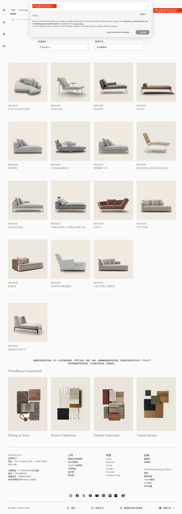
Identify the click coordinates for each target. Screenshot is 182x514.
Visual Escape (147, 435)
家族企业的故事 (75, 458)
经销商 (147, 462)
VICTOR (142, 227)
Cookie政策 (149, 479)
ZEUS (97, 227)
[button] (148, 6)
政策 (146, 473)
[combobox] (63, 47)
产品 (13, 10)
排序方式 (99, 41)
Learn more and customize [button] (118, 32)
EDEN (12, 286)
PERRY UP (101, 168)
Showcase (23, 10)
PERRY (12, 168)
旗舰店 (147, 458)
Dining (109, 465)
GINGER (56, 109)
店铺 (146, 455)
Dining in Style (19, 435)
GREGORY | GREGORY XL (68, 227)
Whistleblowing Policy (158, 469)
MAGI (140, 109)
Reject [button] (143, 14)
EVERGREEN (60, 168)
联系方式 (97, 508)
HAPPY (98, 109)
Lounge (109, 468)
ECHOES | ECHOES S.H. (152, 168)
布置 (108, 455)
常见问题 (148, 486)
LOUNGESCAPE (19, 109)
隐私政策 (148, 476)
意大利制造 (73, 462)
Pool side (110, 472)
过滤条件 (42, 41)
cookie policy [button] (79, 24)
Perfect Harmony (63, 435)
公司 (70, 455)
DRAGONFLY (17, 349)
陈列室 (71, 475)
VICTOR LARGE (104, 286)
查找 (70, 507)
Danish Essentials (106, 435)
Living (108, 458)
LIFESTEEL (16, 227)
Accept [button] (143, 32)
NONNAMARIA (61, 286)
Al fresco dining (113, 475)
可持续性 (72, 468)
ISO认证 (148, 483)
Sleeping (110, 462)
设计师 (71, 472)
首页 (13, 19)
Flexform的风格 (75, 465)
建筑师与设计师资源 (130, 508)
